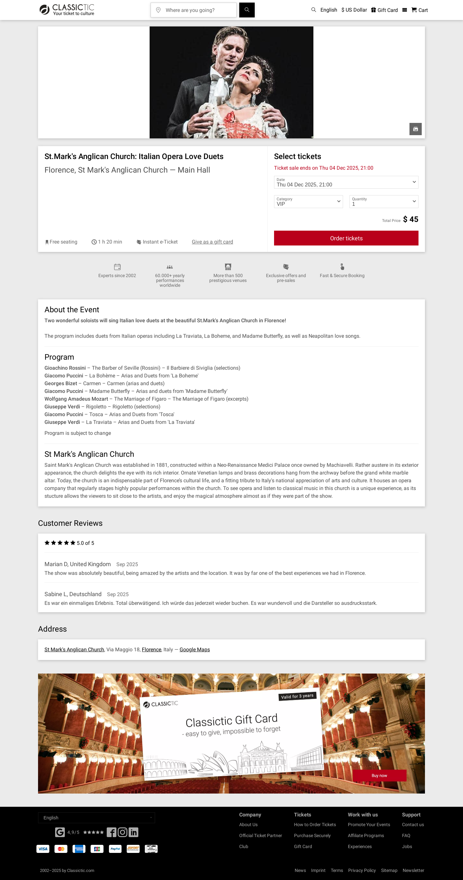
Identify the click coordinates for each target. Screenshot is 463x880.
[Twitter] (122, 834)
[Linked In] (133, 834)
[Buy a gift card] (231, 734)
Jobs (407, 846)
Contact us (413, 824)
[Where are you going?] (198, 8)
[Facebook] (60, 831)
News (300, 870)
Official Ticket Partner (260, 835)
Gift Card (303, 846)
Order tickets (346, 238)
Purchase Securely (312, 835)
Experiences (360, 846)
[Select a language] (96, 817)
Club (243, 846)
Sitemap (389, 870)
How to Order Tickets (315, 824)
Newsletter (413, 870)
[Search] (247, 10)
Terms (337, 870)
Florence (151, 649)
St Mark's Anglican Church (74, 649)
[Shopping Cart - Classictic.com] (419, 10)
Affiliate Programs (366, 835)
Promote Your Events (369, 824)
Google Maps (195, 649)
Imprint (318, 870)
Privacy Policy (362, 870)
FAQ (406, 835)
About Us (248, 824)
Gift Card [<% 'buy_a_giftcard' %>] (384, 10)
